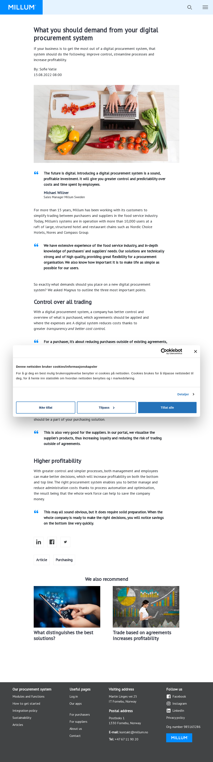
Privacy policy (175, 717)
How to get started (26, 703)
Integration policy (24, 710)
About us (75, 728)
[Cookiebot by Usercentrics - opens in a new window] (167, 351)
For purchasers (79, 714)
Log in (73, 696)
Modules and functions (28, 696)
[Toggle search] (189, 7)
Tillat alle (167, 407)
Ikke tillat (45, 407)
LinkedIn (175, 710)
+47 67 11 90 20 (126, 739)
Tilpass (106, 407)
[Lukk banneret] (195, 351)
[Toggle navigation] (205, 7)
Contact (75, 736)
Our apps (75, 703)
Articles (17, 725)
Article (41, 559)
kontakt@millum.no (134, 732)
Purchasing (64, 559)
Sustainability (21, 717)
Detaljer (183, 394)
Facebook (176, 696)
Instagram (176, 703)
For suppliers (78, 721)
